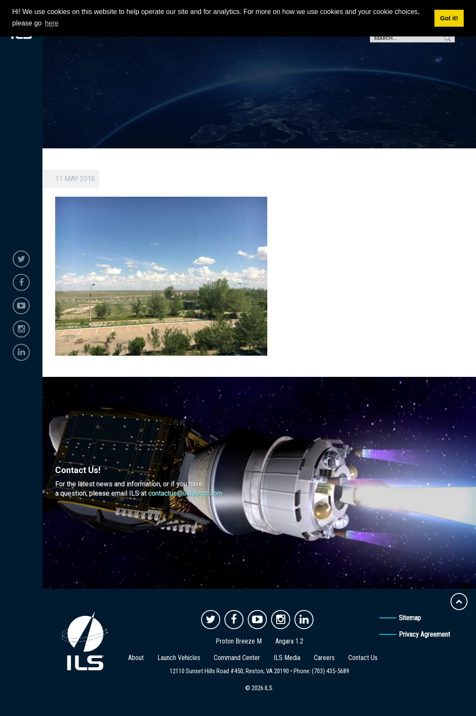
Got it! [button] (449, 18)
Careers (324, 658)
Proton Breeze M (239, 641)
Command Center (237, 658)
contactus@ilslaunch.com (185, 493)
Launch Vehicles (178, 658)
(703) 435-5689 (330, 671)
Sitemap (410, 618)
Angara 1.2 (289, 641)
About (136, 658)
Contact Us (363, 658)
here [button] (52, 23)
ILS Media (287, 658)
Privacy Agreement (424, 634)
